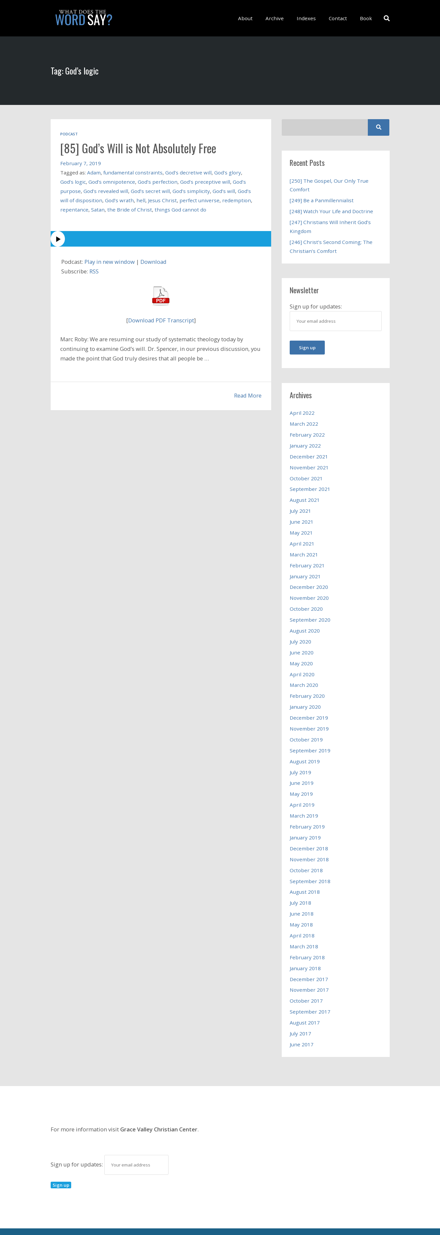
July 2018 (300, 888)
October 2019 (306, 729)
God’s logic (73, 181)
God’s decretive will (188, 172)
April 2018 (302, 920)
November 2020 (309, 591)
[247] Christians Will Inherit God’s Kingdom (330, 225)
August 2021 (305, 495)
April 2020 (302, 665)
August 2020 (305, 622)
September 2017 (310, 994)
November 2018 (309, 845)
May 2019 (301, 782)
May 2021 (301, 527)
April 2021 (302, 538)
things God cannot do (180, 209)
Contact (340, 18)
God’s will (224, 190)
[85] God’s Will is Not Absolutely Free (141, 148)
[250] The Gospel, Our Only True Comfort (329, 185)
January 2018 (305, 951)
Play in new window (109, 261)
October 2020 (306, 601)
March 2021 (304, 548)
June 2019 (302, 771)
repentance (74, 209)
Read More (248, 395)
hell (140, 200)
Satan (98, 209)
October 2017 (306, 983)
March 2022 (304, 421)
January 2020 (305, 697)
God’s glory (227, 172)
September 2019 (310, 739)
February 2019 (307, 813)
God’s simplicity (191, 190)
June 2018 (302, 898)
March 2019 (304, 803)
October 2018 (306, 856)
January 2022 (305, 442)
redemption (236, 200)
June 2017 (302, 1025)
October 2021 (306, 474)
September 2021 (310, 485)
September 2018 (310, 866)
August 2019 (305, 750)
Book (367, 18)
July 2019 (300, 760)
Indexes (309, 18)
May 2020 (301, 654)
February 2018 (307, 941)
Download (154, 261)
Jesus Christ (162, 200)
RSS (94, 271)
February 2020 (307, 686)
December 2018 (309, 834)
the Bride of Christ (129, 209)
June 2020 (302, 644)
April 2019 (302, 792)
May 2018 (301, 909)
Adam (94, 172)
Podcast (69, 133)
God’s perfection (157, 181)
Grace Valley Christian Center (159, 1110)
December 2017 (309, 962)
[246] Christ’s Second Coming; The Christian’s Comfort (331, 244)
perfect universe (199, 200)
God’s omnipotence (111, 181)
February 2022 (307, 432)
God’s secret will (150, 190)
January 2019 (305, 824)
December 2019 (309, 707)
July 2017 (300, 1015)
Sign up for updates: (110, 1145)
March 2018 (304, 930)
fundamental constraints (133, 172)
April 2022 (302, 410)
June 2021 (302, 516)
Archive (280, 18)
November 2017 (309, 973)
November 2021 (309, 463)
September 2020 (310, 612)
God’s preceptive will (205, 181)
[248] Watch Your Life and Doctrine (331, 210)
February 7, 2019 (80, 163)
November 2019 (309, 718)
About (252, 18)
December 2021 (309, 453)
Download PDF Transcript (161, 320)
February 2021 (307, 559)
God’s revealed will (105, 190)
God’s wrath (119, 200)
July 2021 (300, 506)
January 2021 (305, 569)
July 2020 (300, 633)
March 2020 (304, 676)
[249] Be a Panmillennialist (322, 200)
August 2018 (305, 877)
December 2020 (309, 580)
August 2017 (305, 1004)
